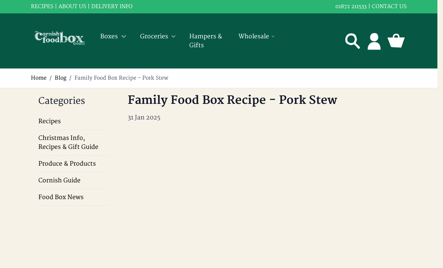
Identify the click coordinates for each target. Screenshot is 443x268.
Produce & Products (67, 164)
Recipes (49, 121)
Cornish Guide (59, 180)
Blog (60, 78)
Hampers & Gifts (205, 41)
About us (72, 6)
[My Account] (374, 41)
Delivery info (112, 6)
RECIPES (42, 6)
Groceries (158, 36)
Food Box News (60, 197)
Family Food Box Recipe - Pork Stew (121, 78)
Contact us (389, 6)
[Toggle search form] (352, 41)
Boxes (114, 36)
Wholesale (257, 36)
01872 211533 (351, 6)
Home (39, 78)
